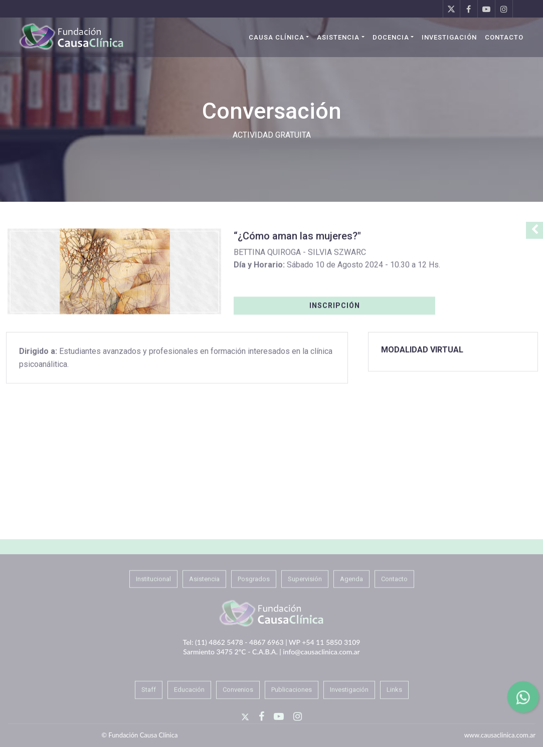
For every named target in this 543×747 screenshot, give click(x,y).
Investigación (449, 37)
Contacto (504, 37)
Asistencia (338, 37)
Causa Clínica (276, 37)
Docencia (391, 37)
